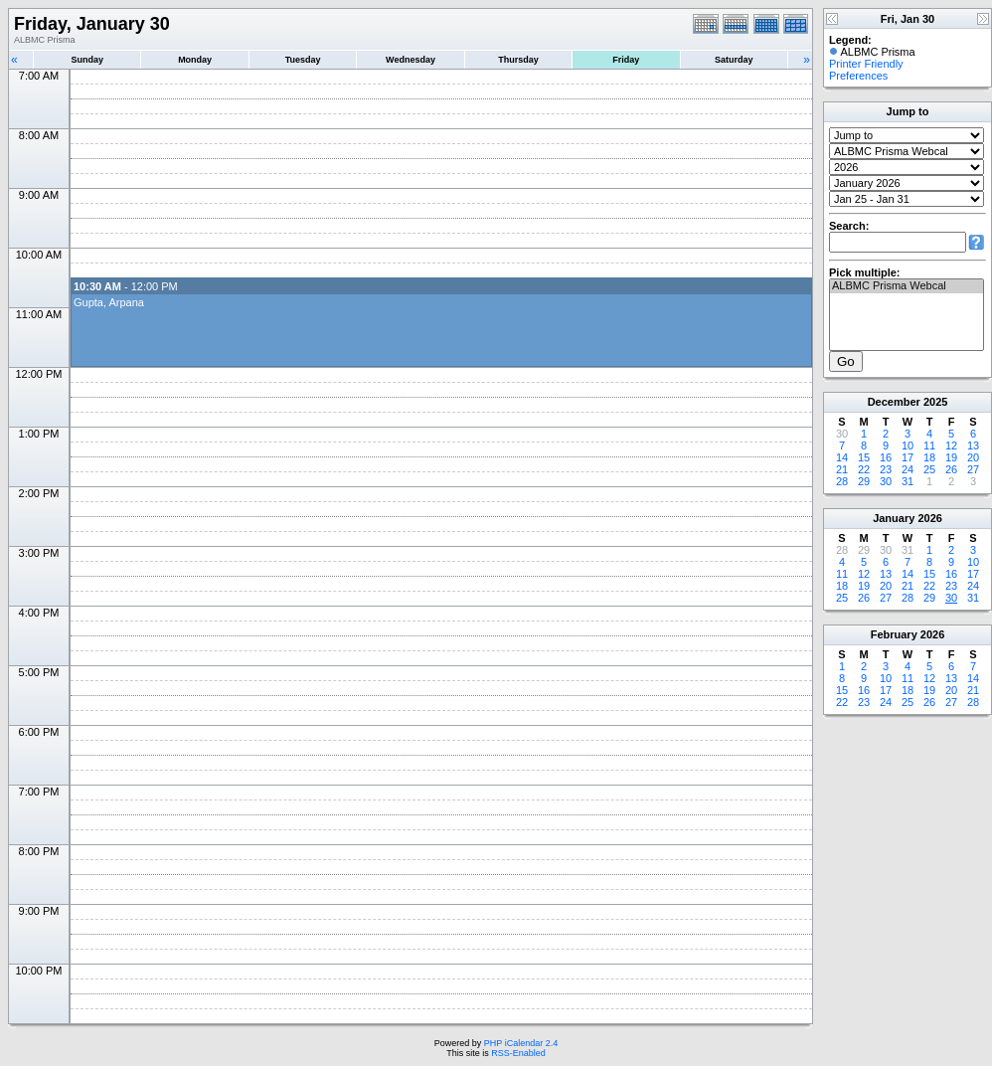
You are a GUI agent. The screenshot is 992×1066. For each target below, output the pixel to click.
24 (907, 469)
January (893, 518)
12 (951, 445)
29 (864, 481)
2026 (929, 518)
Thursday (518, 60)
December (894, 402)
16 (886, 457)
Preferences (858, 76)
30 (886, 481)
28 (842, 481)
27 (973, 469)
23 (886, 469)
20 (973, 457)
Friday (625, 60)
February (894, 634)
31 (907, 481)
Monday (195, 60)
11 (929, 445)
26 (951, 469)
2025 (935, 402)
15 (864, 457)
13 (973, 445)
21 (842, 469)
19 (951, 457)
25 (929, 469)
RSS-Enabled (518, 1053)
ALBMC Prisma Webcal (906, 286)
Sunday (87, 60)
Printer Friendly (866, 64)
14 (842, 457)
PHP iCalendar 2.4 (521, 1043)
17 (907, 457)
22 (864, 469)
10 (907, 445)
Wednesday (410, 60)
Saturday (734, 60)
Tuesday (303, 60)
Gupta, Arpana (109, 302)
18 (929, 457)
